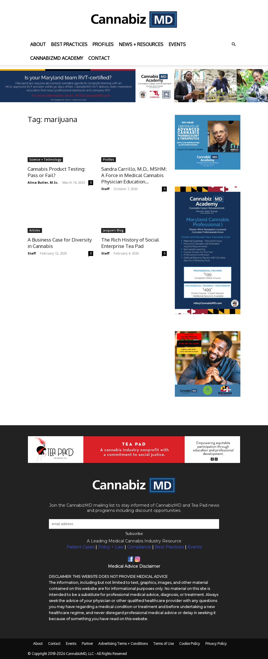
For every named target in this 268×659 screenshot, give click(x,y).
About (38, 44)
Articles (34, 230)
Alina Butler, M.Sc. (43, 182)
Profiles (103, 44)
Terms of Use (163, 643)
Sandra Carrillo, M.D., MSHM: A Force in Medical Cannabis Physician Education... (134, 175)
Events (177, 44)
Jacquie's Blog (113, 230)
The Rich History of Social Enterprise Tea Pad (130, 243)
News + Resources (141, 44)
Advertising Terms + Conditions (123, 643)
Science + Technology (45, 159)
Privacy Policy (216, 643)
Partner (87, 643)
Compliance (139, 547)
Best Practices (169, 547)
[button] (233, 44)
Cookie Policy (189, 643)
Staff (105, 189)
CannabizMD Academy (56, 58)
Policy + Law (110, 547)
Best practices (69, 44)
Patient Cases (80, 547)
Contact (99, 58)
